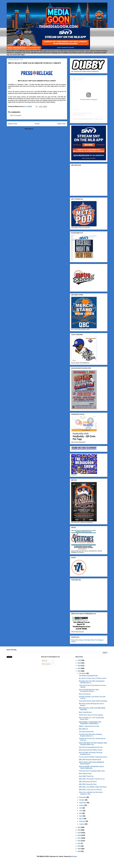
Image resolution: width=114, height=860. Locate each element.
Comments (46, 664)
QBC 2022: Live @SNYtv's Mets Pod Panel (92, 787)
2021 (79, 827)
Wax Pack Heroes (77, 119)
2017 (79, 838)
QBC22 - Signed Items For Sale (89, 726)
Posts (44, 660)
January (82, 824)
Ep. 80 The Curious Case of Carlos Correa (92, 678)
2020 (79, 830)
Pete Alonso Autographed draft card (90, 747)
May (80, 813)
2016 (79, 840)
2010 (79, 846)
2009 (79, 848)
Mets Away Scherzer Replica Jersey (90, 750)
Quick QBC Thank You (86, 776)
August (81, 805)
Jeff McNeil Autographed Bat (88, 675)
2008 (79, 851)
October (82, 800)
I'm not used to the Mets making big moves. (93, 757)
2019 (79, 832)
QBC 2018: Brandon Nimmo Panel (90, 759)
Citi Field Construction (86, 731)
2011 (79, 843)
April (81, 816)
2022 (79, 671)
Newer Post (12, 124)
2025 (79, 663)
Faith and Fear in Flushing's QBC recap (92, 771)
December (82, 673)
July (80, 808)
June (81, 810)
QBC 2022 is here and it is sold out (90, 789)
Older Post (61, 124)
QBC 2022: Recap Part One (88, 784)
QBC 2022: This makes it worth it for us (92, 779)
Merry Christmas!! (85, 694)
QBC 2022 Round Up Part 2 (88, 781)
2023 (79, 668)
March (81, 818)
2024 (79, 665)
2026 (79, 660)
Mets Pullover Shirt (85, 773)
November (82, 797)
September (83, 802)
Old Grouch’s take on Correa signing (91, 715)
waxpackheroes (88, 119)
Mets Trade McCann (85, 712)
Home (37, 124)
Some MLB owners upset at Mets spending (93, 701)
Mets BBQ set (83, 729)
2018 (79, 835)
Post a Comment (15, 115)
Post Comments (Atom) (41, 129)
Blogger (74, 856)
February (82, 821)
